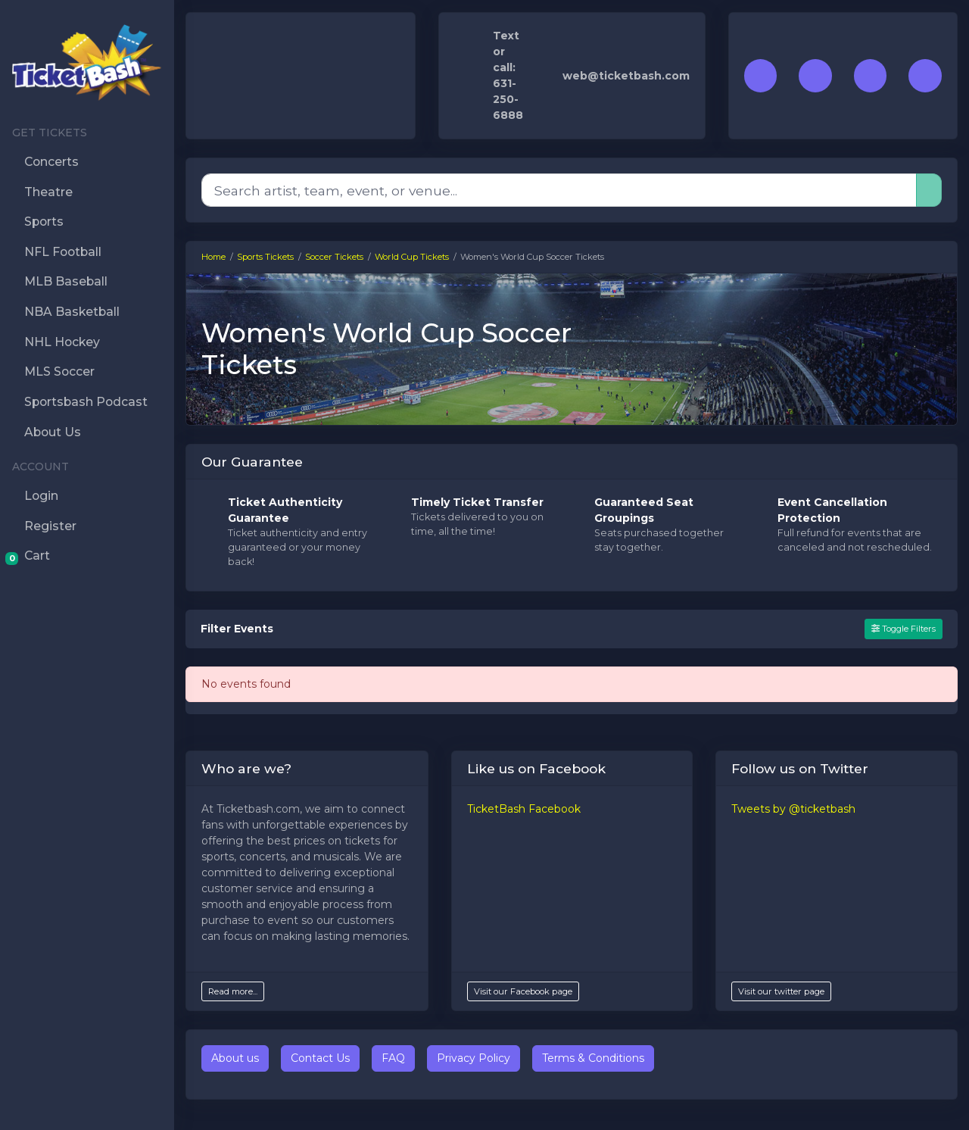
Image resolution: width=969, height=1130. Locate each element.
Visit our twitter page (781, 991)
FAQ (393, 1058)
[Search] (559, 190)
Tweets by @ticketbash (793, 809)
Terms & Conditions (593, 1058)
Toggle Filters (903, 628)
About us (235, 1058)
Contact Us (320, 1058)
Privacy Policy (473, 1058)
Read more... (232, 991)
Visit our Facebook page (523, 991)
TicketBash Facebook (524, 809)
